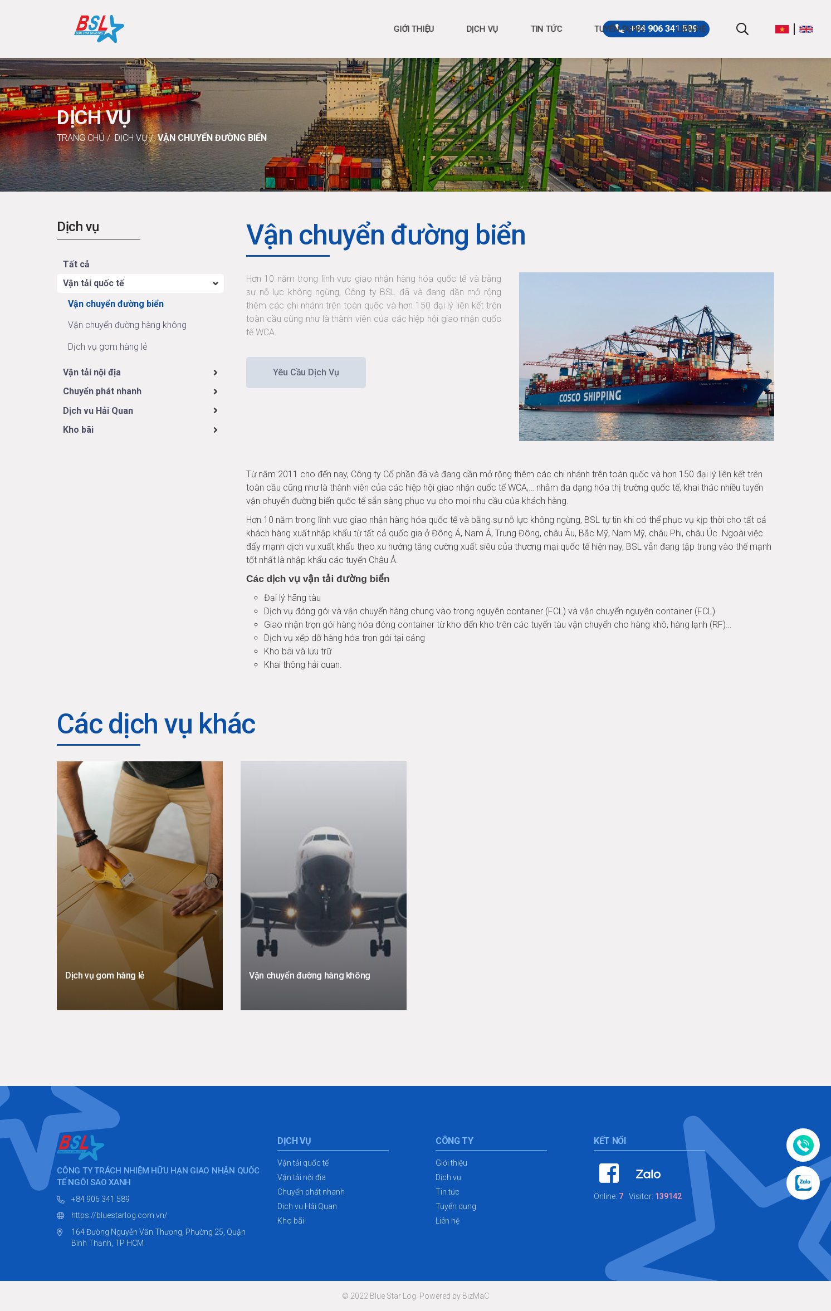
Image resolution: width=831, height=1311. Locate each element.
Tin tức (360, 29)
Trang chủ (81, 138)
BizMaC (475, 1296)
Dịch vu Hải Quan (98, 410)
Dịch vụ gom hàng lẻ (107, 346)
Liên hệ (505, 29)
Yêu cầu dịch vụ (306, 372)
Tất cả (76, 264)
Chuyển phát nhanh (102, 391)
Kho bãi (78, 429)
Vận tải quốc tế (93, 283)
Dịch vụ (296, 29)
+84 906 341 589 (100, 1199)
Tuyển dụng (433, 29)
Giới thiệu (228, 29)
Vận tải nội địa (92, 372)
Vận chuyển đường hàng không (127, 325)
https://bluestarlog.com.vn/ (119, 1215)
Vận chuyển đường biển (212, 138)
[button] (785, 29)
